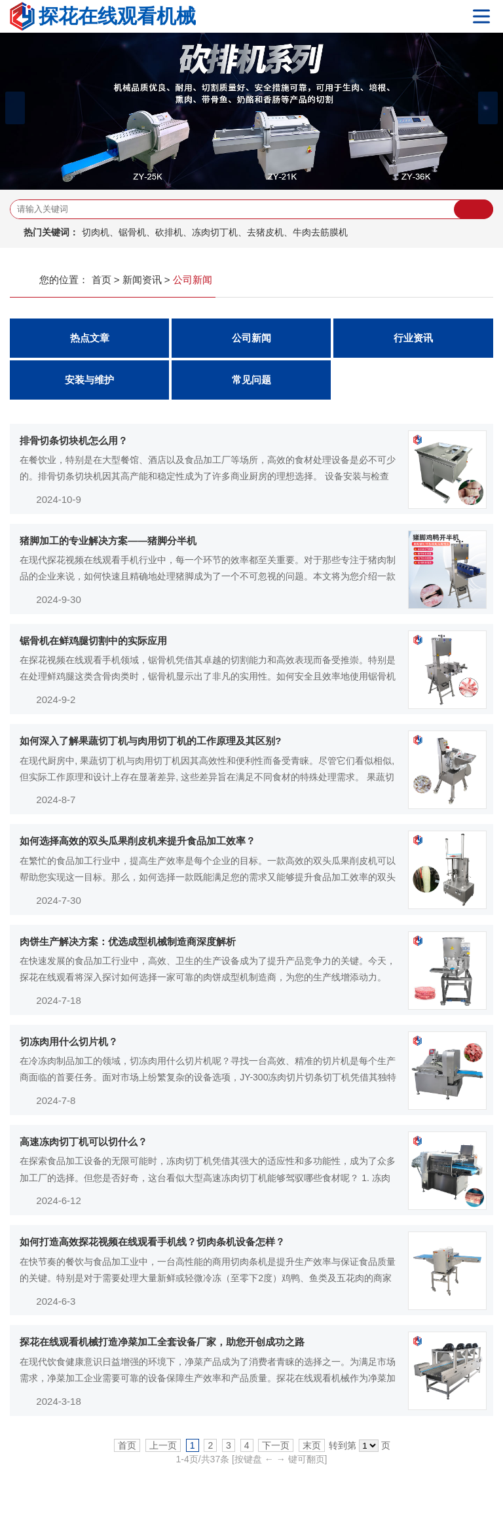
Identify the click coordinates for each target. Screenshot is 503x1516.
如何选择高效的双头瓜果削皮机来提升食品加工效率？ (137, 842)
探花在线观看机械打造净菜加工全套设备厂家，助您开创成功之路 (162, 1346)
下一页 (275, 1449)
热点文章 (89, 338)
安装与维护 (89, 380)
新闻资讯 (142, 279)
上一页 (163, 1449)
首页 (101, 279)
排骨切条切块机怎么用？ (74, 440)
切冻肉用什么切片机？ (69, 1044)
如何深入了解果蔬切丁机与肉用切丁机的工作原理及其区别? (150, 742)
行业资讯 (413, 338)
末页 (312, 1449)
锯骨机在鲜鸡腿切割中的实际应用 (93, 641)
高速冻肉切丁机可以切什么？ (83, 1144)
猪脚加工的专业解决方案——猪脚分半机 (108, 540)
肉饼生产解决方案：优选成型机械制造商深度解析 (128, 943)
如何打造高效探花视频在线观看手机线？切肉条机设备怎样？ (152, 1245)
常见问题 (251, 380)
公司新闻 (251, 338)
